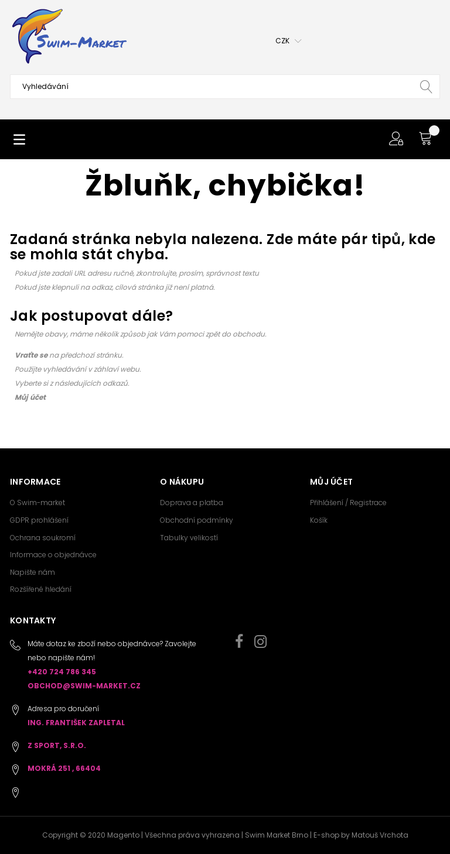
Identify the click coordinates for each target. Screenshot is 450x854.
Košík (319, 520)
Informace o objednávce (53, 555)
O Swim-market (37, 502)
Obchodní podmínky (196, 520)
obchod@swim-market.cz (84, 686)
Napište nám (32, 572)
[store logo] (68, 36)
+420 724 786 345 (62, 672)
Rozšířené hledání (40, 589)
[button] (288, 41)
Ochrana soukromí (43, 538)
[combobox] (225, 86)
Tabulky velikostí (189, 538)
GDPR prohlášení (39, 520)
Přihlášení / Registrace (348, 502)
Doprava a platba (191, 502)
